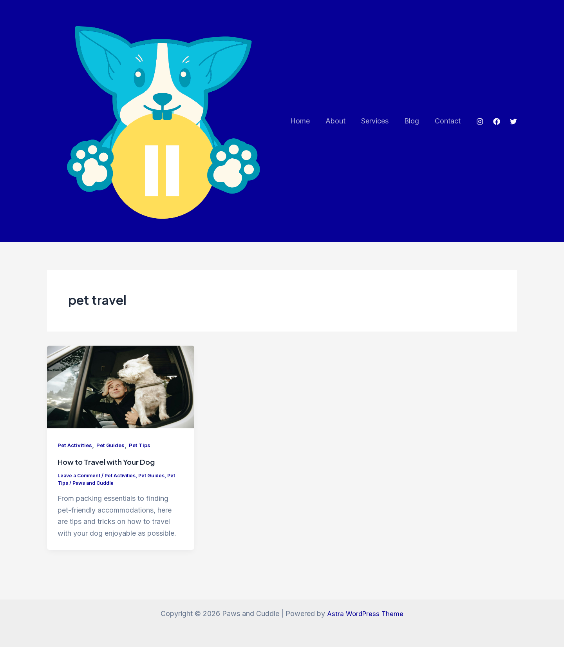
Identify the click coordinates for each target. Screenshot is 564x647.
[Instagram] (479, 125)
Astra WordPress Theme (365, 613)
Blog (414, 125)
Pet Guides (113, 452)
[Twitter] (513, 125)
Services (378, 125)
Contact (448, 125)
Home (307, 125)
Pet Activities (76, 452)
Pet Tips (143, 452)
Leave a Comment (80, 483)
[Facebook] (496, 125)
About (341, 125)
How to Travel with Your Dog (111, 469)
